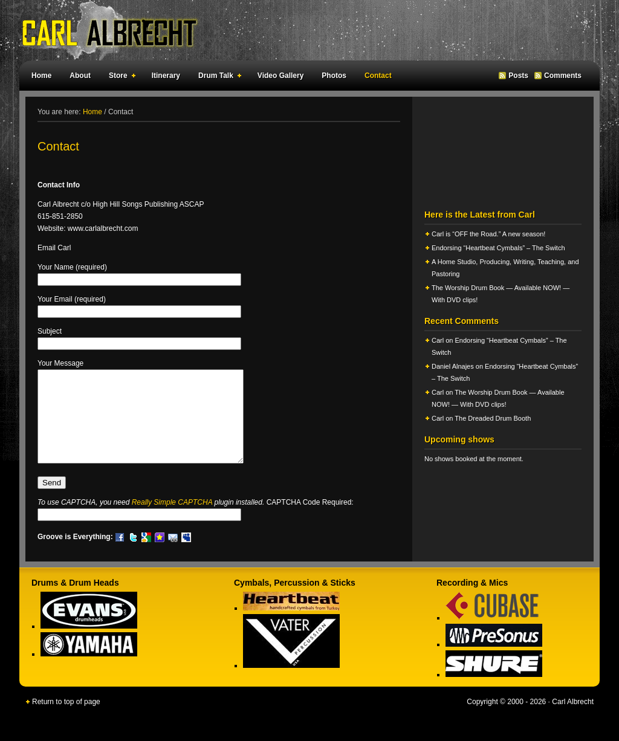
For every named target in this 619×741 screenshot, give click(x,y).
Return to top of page (66, 720)
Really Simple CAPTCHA (172, 520)
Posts (518, 75)
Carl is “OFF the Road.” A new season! (488, 234)
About (80, 75)
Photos (334, 75)
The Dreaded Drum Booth (493, 418)
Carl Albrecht (303, 30)
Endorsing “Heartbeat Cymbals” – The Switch (498, 247)
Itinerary (166, 75)
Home (41, 75)
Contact (378, 75)
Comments (563, 75)
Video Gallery (280, 75)
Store (120, 77)
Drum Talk (217, 77)
